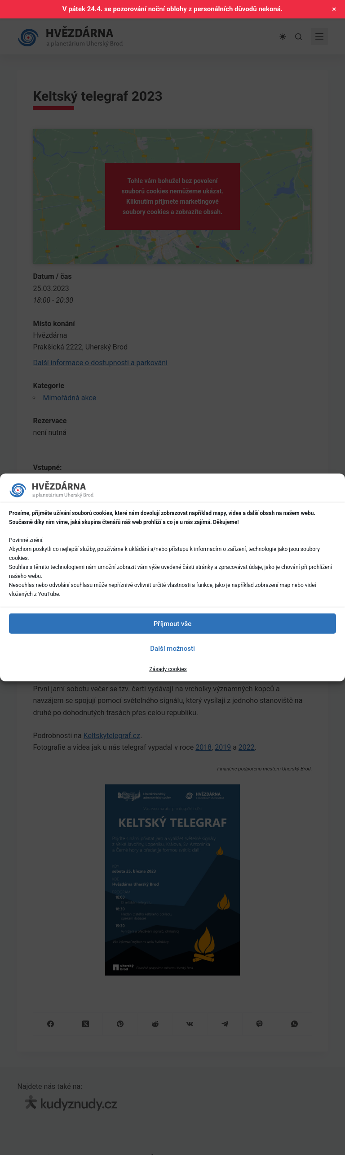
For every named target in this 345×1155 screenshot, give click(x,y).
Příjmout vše (172, 623)
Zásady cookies (167, 669)
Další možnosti (172, 648)
